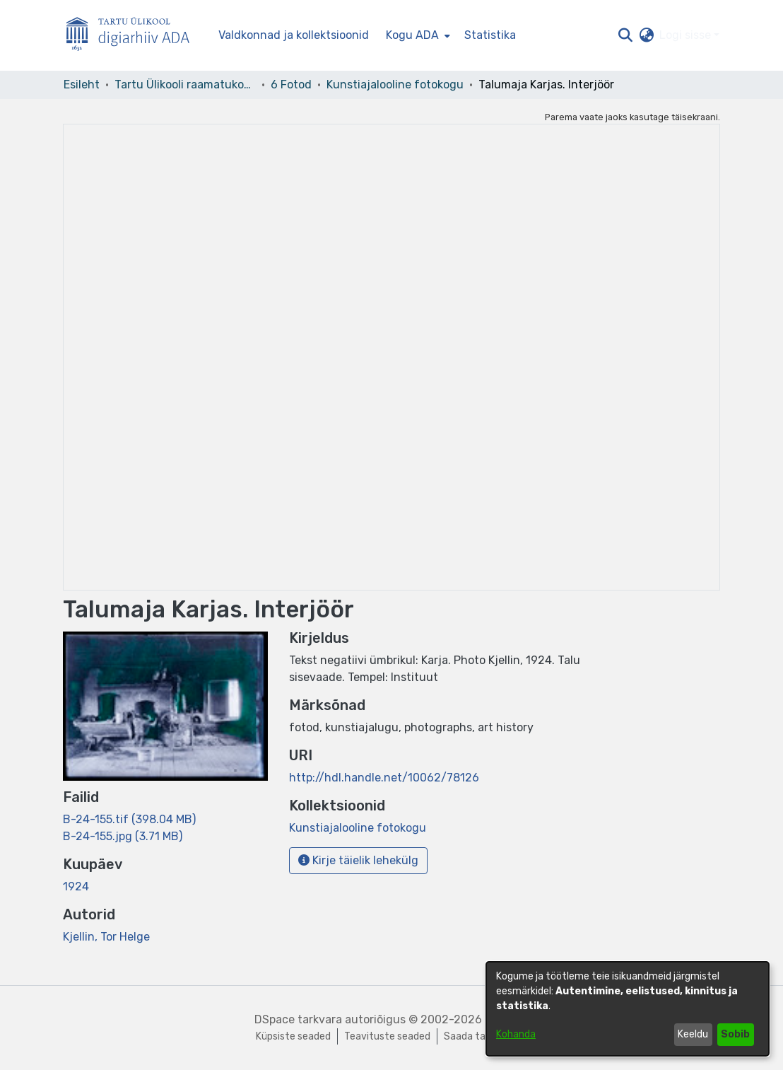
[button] (625, 35)
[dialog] (627, 1009)
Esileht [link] (82, 84)
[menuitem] (416, 35)
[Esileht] (133, 35)
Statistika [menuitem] (490, 35)
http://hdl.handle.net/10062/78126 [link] (384, 777)
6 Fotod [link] (291, 84)
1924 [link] (76, 886)
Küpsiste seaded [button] (293, 1036)
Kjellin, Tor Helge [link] (106, 936)
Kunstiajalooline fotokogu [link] (395, 84)
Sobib (735, 1034)
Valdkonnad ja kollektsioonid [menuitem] (293, 35)
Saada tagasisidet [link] (485, 1036)
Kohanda (516, 1034)
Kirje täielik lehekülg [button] (358, 860)
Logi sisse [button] (686, 35)
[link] (129, 819)
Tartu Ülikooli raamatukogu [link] (185, 84)
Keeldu (693, 1034)
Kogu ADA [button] (412, 35)
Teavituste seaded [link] (387, 1036)
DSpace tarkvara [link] (298, 1019)
